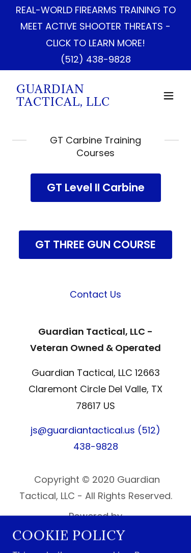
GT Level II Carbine (96, 187)
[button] (168, 95)
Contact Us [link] (95, 294)
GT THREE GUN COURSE (95, 244)
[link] (70, 102)
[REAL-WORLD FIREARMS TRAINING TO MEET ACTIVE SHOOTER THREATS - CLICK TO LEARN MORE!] (95, 26)
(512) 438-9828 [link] (96, 59)
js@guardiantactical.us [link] (83, 430)
